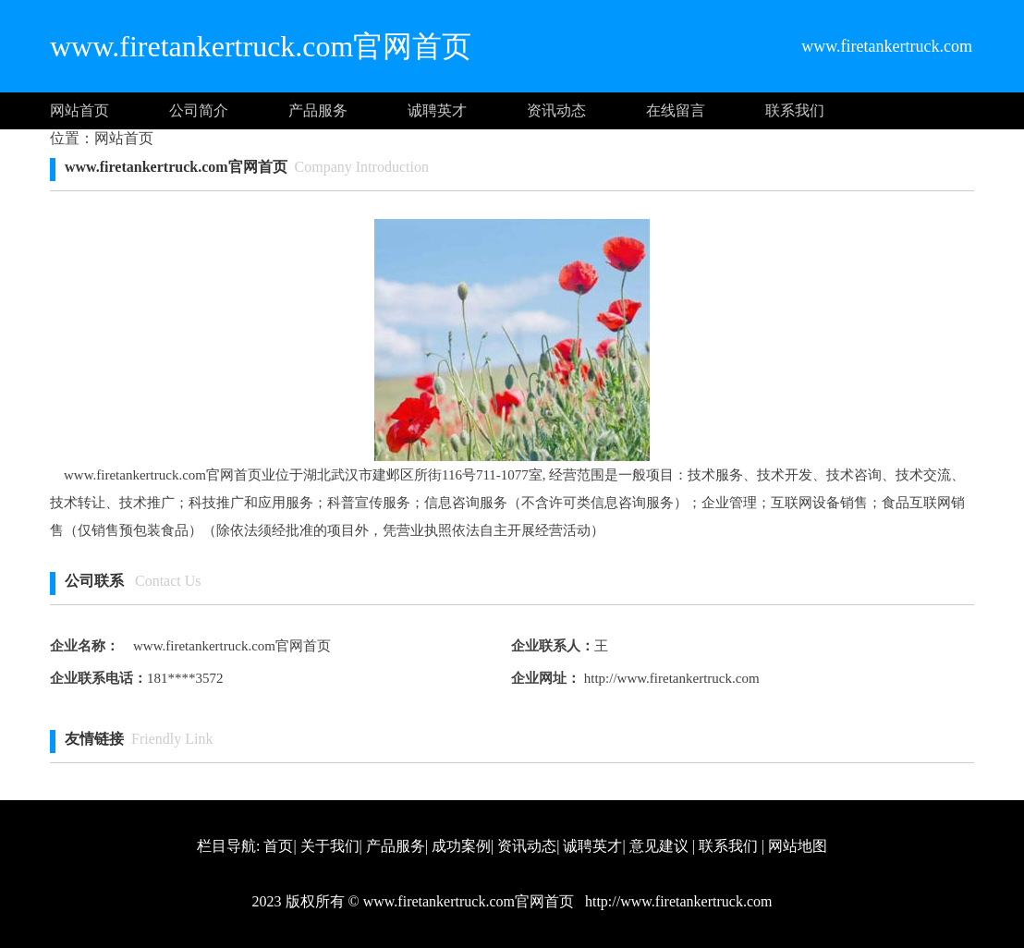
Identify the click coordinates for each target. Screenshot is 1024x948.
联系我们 (794, 110)
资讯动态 (556, 110)
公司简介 (198, 110)
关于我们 (330, 846)
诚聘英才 (437, 110)
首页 (278, 846)
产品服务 (317, 110)
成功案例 (461, 846)
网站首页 (79, 110)
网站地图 (797, 846)
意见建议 (659, 846)
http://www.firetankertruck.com (670, 678)
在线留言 (675, 110)
